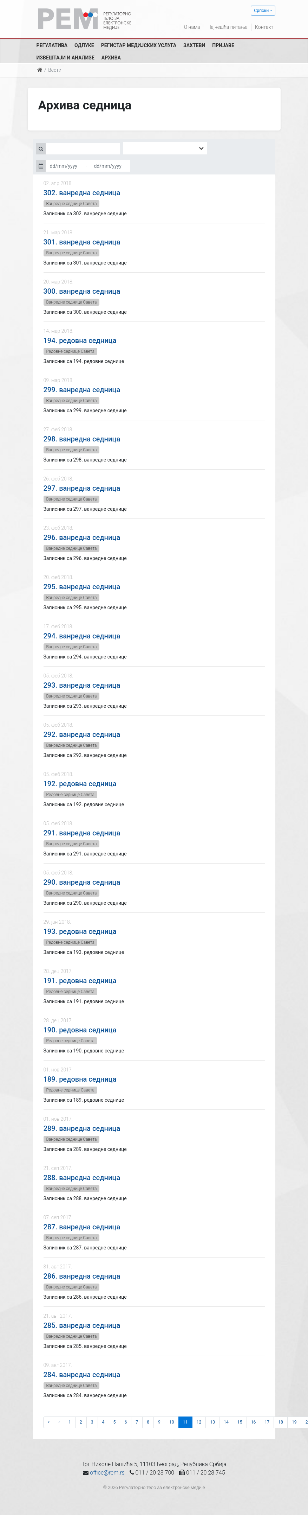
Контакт (264, 27)
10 (171, 1422)
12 (199, 1422)
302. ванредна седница (82, 193)
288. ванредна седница (82, 1177)
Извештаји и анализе (65, 58)
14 (226, 1422)
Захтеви (194, 45)
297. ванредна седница (82, 488)
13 (212, 1422)
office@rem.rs (107, 1472)
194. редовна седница (80, 340)
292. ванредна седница (82, 734)
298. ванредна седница (82, 439)
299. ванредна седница (82, 390)
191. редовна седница (80, 980)
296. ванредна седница (82, 537)
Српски (261, 10)
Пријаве (223, 45)
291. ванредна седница (82, 833)
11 (185, 1422)
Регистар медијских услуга (138, 45)
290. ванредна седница (82, 882)
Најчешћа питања (228, 27)
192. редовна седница (80, 783)
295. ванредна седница (82, 587)
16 (253, 1422)
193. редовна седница (80, 931)
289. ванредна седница (82, 1128)
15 (239, 1422)
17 (266, 1422)
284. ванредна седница (82, 1374)
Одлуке (84, 45)
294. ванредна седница (82, 636)
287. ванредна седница (82, 1227)
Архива (111, 58)
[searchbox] (135, 148)
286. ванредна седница (82, 1276)
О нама (192, 27)
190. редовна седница (80, 1030)
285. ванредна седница (82, 1325)
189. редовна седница (80, 1079)
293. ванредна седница (82, 685)
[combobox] (165, 148)
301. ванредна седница (82, 242)
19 (294, 1422)
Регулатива (52, 45)
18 (280, 1422)
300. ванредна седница (82, 291)
